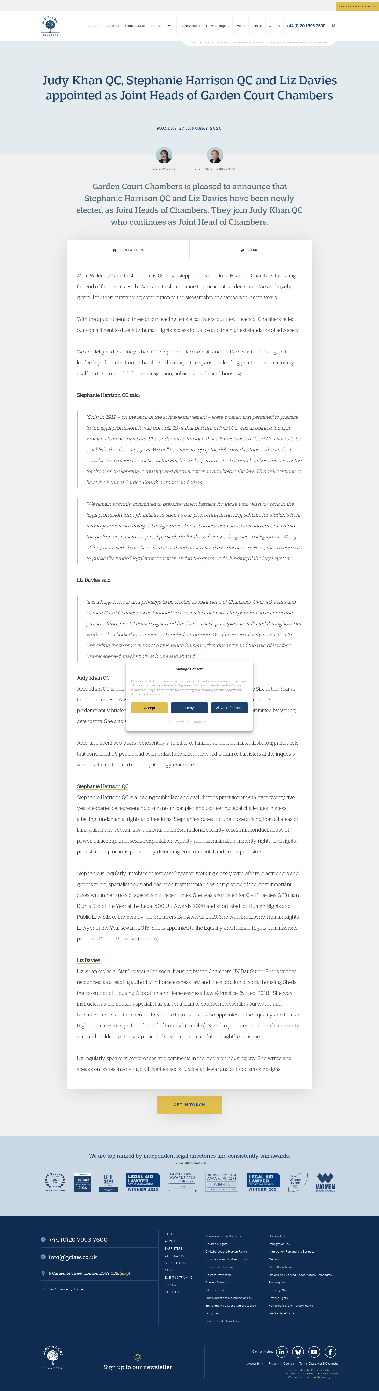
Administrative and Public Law (224, 1236)
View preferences (230, 708)
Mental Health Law (281, 1267)
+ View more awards (189, 1163)
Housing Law (277, 1236)
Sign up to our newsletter (137, 1366)
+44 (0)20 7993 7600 (305, 26)
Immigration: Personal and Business (291, 1251)
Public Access (190, 26)
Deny (189, 708)
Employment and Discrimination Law (228, 1298)
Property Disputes (281, 1290)
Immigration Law (279, 1244)
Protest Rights (278, 1298)
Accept (149, 708)
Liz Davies (208, 198)
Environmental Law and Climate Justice (230, 1305)
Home (169, 1234)
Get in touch (189, 1105)
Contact (274, 26)
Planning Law (277, 1282)
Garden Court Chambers (50, 26)
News (169, 1270)
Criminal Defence (216, 1282)
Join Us (257, 26)
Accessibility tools (357, 6)
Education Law (214, 1290)
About (91, 26)
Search (333, 25)
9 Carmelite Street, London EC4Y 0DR (89, 1273)
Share (250, 250)
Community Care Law (219, 1267)
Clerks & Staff (135, 26)
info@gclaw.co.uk (73, 1257)
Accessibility (255, 1363)
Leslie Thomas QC (144, 275)
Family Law (212, 1313)
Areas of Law (161, 26)
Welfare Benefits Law (282, 1313)
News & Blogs (216, 26)
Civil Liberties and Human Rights (226, 1251)
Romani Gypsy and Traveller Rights (291, 1305)
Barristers (112, 26)
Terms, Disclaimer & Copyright (318, 1363)
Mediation (275, 1259)
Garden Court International (222, 1321)
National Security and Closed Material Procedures (300, 1274)
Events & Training (179, 1277)
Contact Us (129, 250)
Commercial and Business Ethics (226, 1259)
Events (240, 26)
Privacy (197, 722)
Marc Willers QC (95, 275)
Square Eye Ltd (327, 1377)
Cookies (179, 722)
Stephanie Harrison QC (127, 198)
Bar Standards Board (324, 1370)
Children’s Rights (216, 1244)
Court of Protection (218, 1274)
